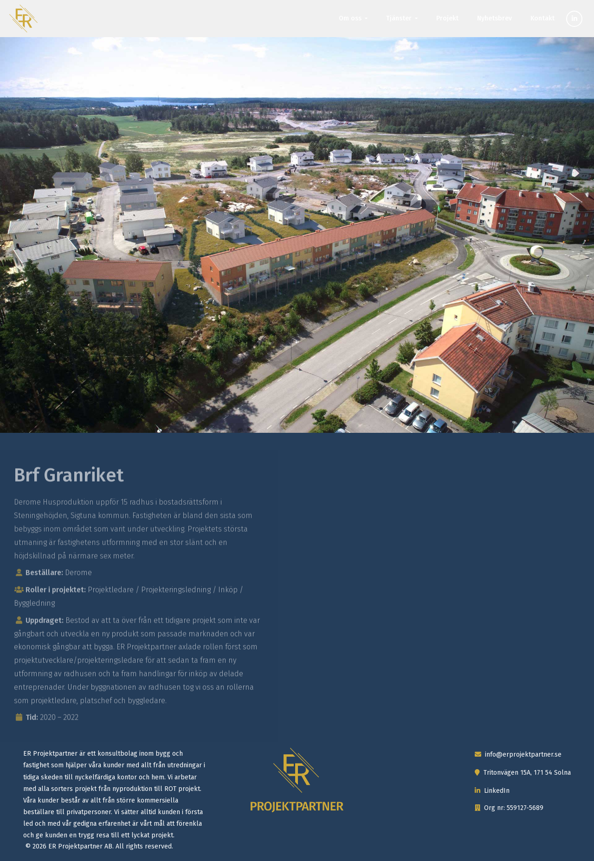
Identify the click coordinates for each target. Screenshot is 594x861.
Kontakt (542, 18)
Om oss (350, 18)
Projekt (447, 18)
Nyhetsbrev (494, 18)
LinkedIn (492, 791)
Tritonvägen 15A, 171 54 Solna (523, 773)
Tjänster (399, 18)
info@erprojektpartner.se (518, 754)
